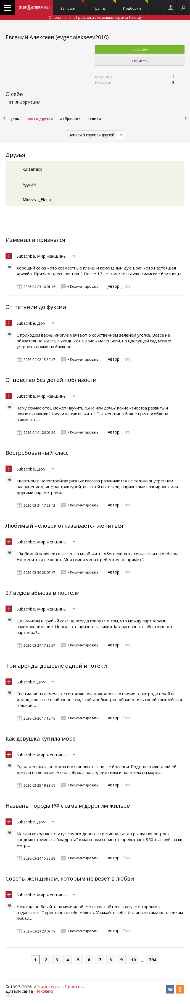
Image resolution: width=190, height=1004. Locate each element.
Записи (94, 119)
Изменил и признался (35, 240)
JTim (126, 286)
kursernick (32, 169)
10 (133, 959)
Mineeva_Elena (37, 199)
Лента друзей (40, 119)
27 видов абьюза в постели (43, 592)
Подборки (135, 5)
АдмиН (29, 184)
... (142, 959)
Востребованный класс (37, 452)
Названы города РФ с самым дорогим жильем (68, 805)
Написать (139, 61)
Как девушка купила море (41, 738)
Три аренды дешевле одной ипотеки (56, 665)
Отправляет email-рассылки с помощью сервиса (95, 17)
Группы (105, 5)
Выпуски (72, 5)
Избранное (70, 119)
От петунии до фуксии (36, 307)
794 (152, 959)
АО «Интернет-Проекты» (59, 986)
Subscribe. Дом (31, 323)
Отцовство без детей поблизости (51, 380)
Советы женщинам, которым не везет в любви (70, 878)
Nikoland (45, 991)
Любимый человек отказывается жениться (64, 525)
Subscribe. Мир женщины (42, 256)
